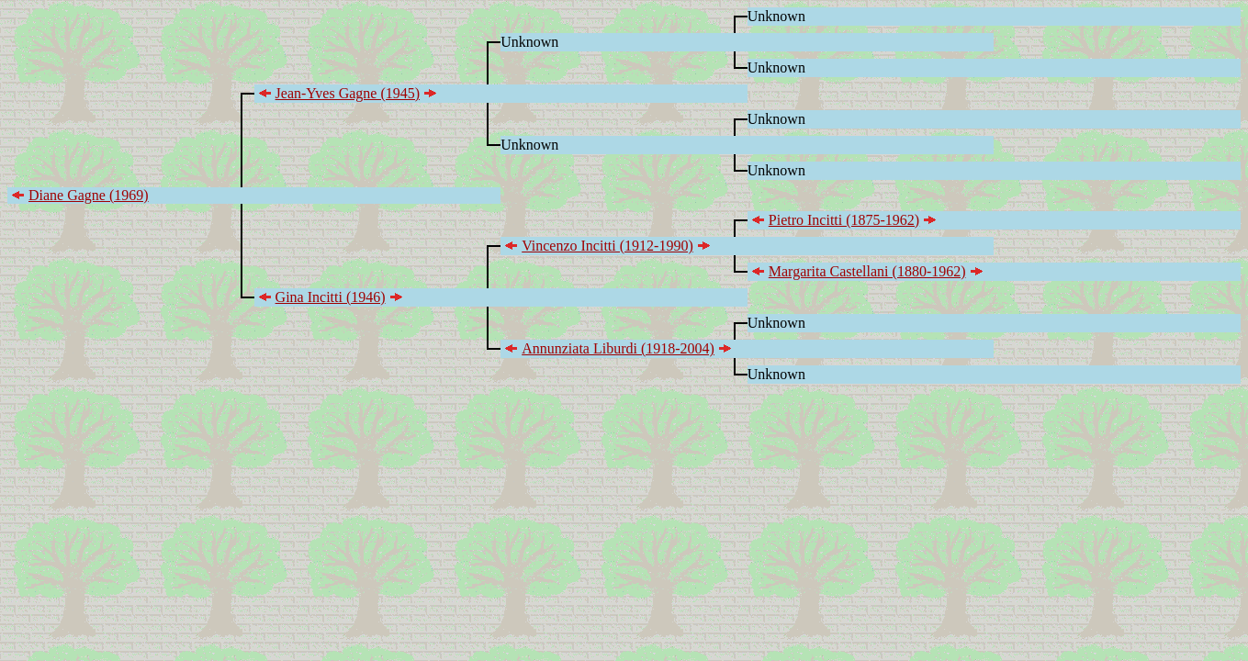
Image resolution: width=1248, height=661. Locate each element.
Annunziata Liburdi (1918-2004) (618, 348)
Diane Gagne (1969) (88, 195)
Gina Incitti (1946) (330, 297)
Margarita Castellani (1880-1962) (867, 271)
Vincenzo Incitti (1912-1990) (607, 245)
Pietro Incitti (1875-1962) (844, 220)
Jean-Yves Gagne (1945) (347, 93)
